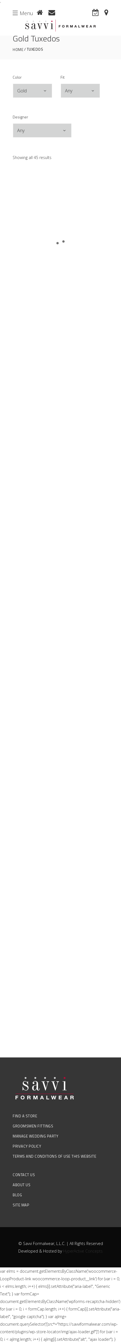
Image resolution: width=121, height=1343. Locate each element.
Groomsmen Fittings (33, 1126)
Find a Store (25, 1116)
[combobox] (32, 91)
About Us (21, 1185)
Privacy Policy (27, 1146)
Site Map (21, 1205)
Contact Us (24, 1175)
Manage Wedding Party (35, 1136)
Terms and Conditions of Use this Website (54, 1156)
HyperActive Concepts (83, 1251)
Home (18, 50)
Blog (17, 1195)
